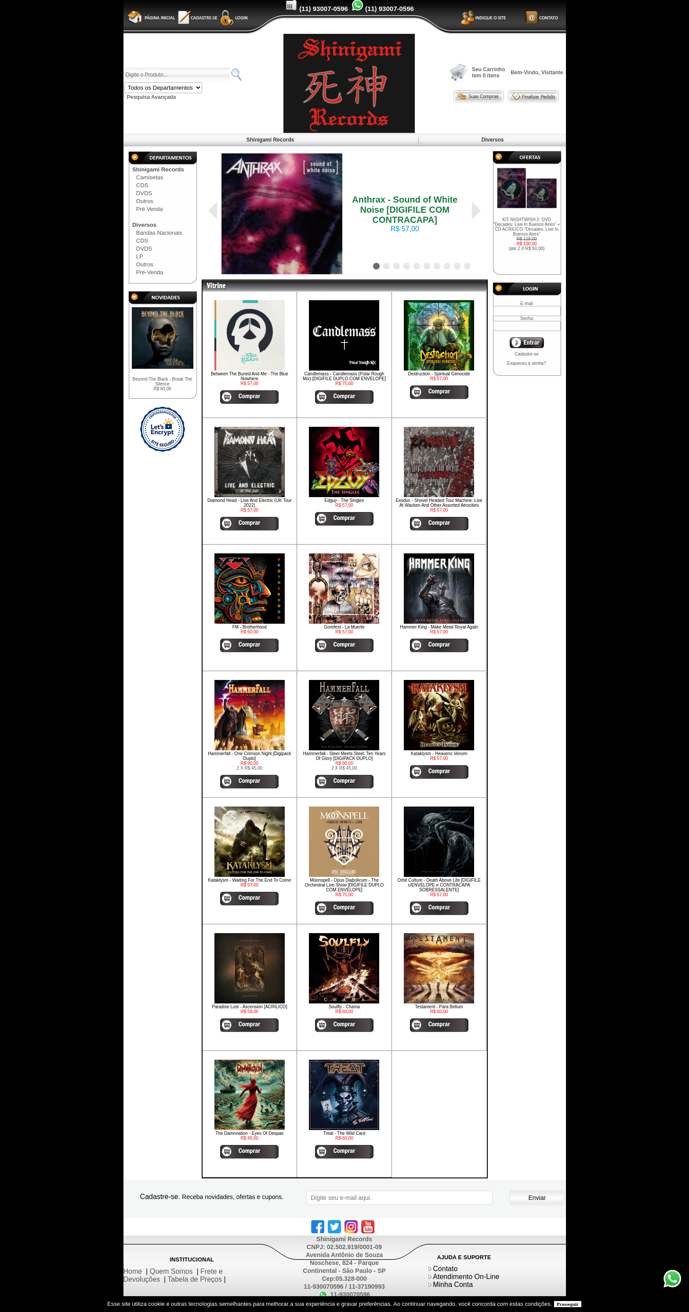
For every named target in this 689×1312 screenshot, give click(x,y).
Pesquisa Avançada (151, 97)
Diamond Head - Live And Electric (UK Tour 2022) (249, 503)
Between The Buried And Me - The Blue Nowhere (249, 376)
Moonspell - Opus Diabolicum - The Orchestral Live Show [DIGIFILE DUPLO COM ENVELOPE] (344, 885)
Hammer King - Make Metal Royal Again (439, 627)
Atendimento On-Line (466, 1276)
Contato (445, 1268)
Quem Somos (171, 1271)
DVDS (144, 193)
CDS (142, 185)
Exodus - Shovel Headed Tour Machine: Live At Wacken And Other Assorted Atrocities (439, 503)
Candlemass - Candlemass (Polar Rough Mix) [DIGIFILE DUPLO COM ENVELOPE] (344, 376)
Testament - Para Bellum (439, 1006)
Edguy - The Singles (344, 500)
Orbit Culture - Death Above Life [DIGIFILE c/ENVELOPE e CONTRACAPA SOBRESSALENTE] (439, 885)
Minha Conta (453, 1284)
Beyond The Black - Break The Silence (162, 384)
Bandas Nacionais (159, 232)
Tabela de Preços (194, 1279)
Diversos (492, 140)
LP (139, 256)
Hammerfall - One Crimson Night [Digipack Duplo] (249, 756)
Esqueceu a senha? (526, 363)
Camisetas (149, 177)
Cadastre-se (526, 354)
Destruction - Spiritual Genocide (439, 373)
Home (132, 1271)
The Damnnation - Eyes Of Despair (249, 1133)
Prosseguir (568, 1304)
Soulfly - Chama (344, 1006)
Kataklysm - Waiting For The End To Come (249, 880)
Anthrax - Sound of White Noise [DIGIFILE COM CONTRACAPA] (404, 210)
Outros (144, 201)
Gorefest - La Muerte (344, 627)
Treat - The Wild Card (344, 1133)
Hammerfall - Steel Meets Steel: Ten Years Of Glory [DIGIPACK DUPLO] (344, 756)
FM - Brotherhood (249, 627)
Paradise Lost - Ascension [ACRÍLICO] (249, 1006)
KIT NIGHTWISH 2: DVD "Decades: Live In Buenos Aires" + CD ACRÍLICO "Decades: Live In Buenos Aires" (527, 234)
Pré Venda (149, 209)
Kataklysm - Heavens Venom (439, 753)
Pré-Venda (149, 272)
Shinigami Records (270, 140)
